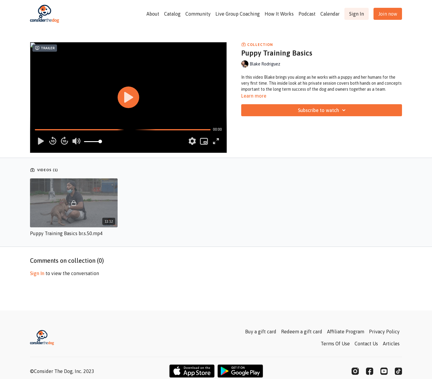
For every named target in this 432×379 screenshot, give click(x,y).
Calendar (330, 14)
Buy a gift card (260, 331)
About (152, 14)
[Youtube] (384, 371)
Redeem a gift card (301, 331)
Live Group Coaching (237, 14)
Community (198, 14)
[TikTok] (398, 371)
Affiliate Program (345, 331)
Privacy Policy (384, 331)
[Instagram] (355, 371)
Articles (391, 343)
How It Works (279, 14)
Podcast (307, 14)
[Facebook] (369, 371)
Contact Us (366, 343)
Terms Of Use (335, 343)
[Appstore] (192, 371)
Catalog (172, 14)
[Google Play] (240, 371)
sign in (37, 273)
